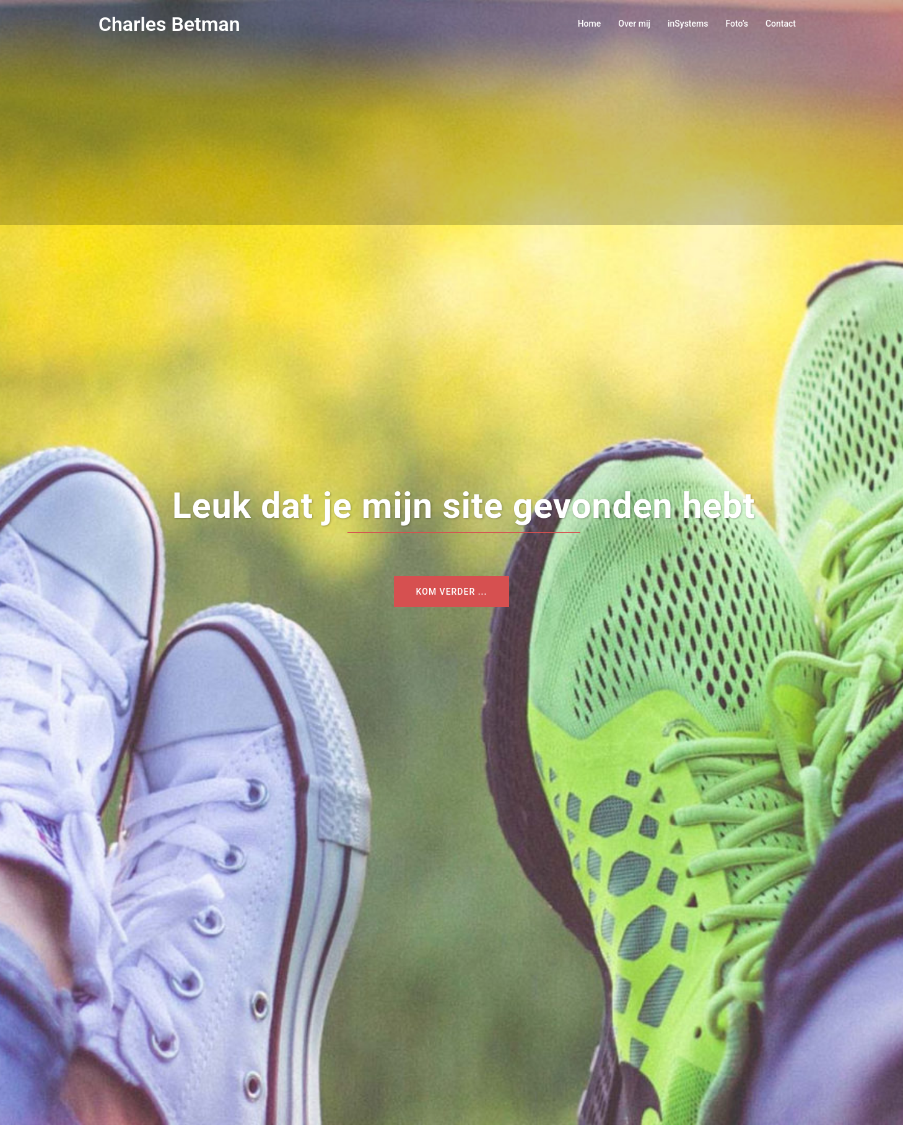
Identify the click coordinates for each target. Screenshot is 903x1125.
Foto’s (736, 23)
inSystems (688, 23)
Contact (781, 23)
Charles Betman (169, 24)
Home (589, 23)
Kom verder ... (451, 592)
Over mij (634, 23)
